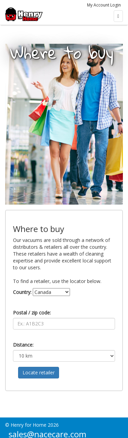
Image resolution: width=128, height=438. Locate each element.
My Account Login (104, 5)
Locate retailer (39, 372)
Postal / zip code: (32, 312)
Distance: (23, 345)
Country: (22, 292)
